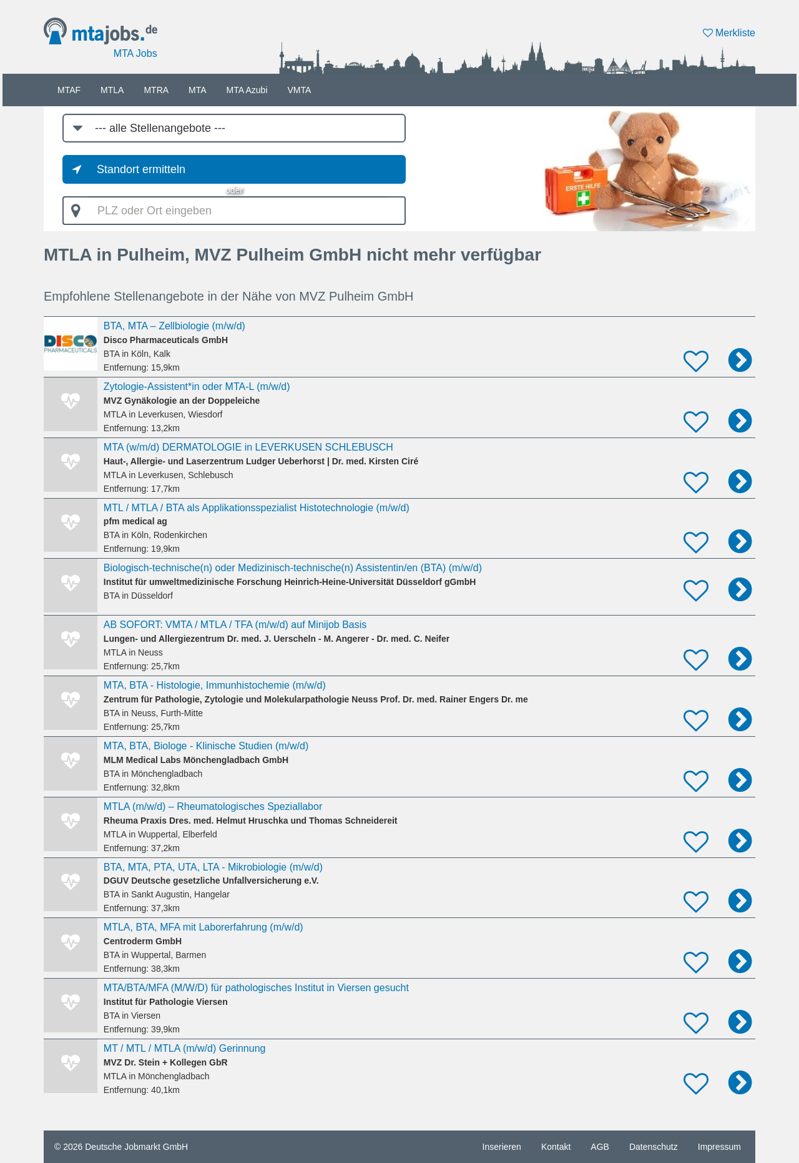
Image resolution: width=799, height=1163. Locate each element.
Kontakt (556, 1147)
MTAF (69, 90)
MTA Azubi (247, 90)
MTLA (112, 90)
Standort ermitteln (141, 169)
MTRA (156, 90)
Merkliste (729, 32)
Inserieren (502, 1147)
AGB (600, 1147)
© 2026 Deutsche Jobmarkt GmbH (121, 1147)
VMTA (299, 90)
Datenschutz (653, 1147)
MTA (198, 90)
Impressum (719, 1147)
